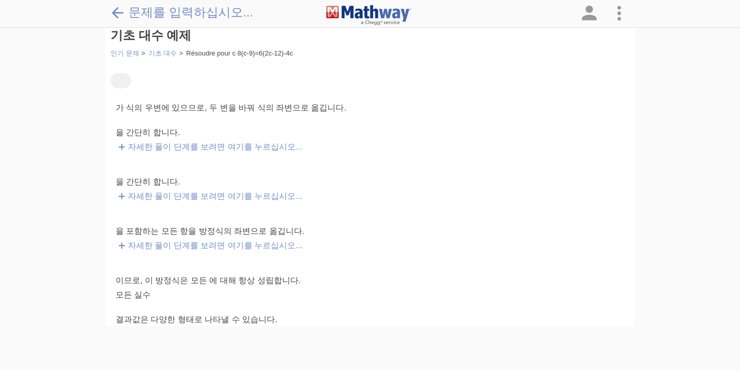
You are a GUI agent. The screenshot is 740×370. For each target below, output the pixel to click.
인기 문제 (124, 53)
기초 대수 (163, 53)
